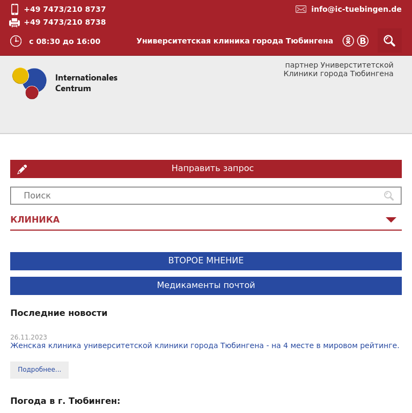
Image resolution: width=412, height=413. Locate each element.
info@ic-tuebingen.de (356, 9)
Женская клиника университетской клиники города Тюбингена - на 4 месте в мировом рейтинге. (204, 345)
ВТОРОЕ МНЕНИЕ (206, 260)
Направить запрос (213, 168)
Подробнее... (39, 369)
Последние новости (58, 313)
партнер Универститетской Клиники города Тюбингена (338, 69)
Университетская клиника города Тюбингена (234, 40)
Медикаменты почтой (206, 285)
